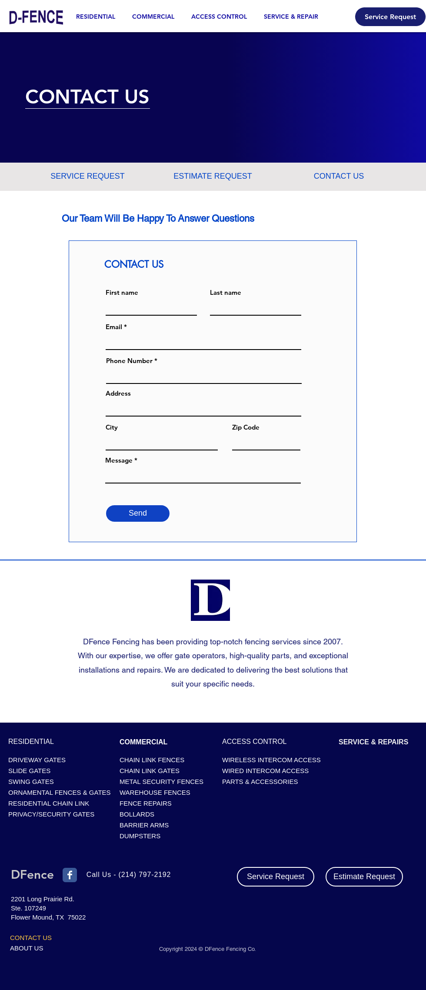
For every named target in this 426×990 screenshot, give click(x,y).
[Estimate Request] (364, 877)
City (112, 427)
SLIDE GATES (29, 770)
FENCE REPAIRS (146, 803)
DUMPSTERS (140, 836)
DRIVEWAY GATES (37, 759)
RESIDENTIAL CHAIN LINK (48, 803)
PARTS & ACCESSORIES (260, 781)
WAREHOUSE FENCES (155, 792)
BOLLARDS (137, 814)
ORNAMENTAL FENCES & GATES (57, 792)
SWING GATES (31, 781)
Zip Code (246, 427)
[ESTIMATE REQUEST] (213, 176)
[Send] (137, 513)
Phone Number (129, 360)
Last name (225, 292)
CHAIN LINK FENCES (152, 759)
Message (119, 460)
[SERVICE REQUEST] (87, 176)
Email (114, 326)
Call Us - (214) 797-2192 (129, 874)
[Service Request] (390, 17)
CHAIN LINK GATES (150, 770)
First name (122, 292)
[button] (294, 16)
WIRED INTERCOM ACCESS (265, 770)
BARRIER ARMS (144, 825)
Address (118, 393)
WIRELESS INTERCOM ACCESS (271, 759)
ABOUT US (26, 948)
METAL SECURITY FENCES (161, 781)
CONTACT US (31, 937)
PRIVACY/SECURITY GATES (51, 814)
